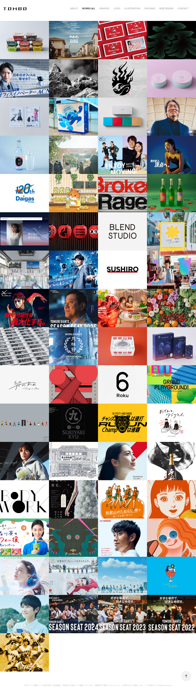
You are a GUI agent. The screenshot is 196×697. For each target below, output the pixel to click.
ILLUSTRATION (132, 8)
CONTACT (183, 8)
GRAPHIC (104, 8)
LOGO (117, 8)
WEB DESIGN (166, 8)
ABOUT (74, 8)
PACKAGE (149, 8)
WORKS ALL (88, 8)
